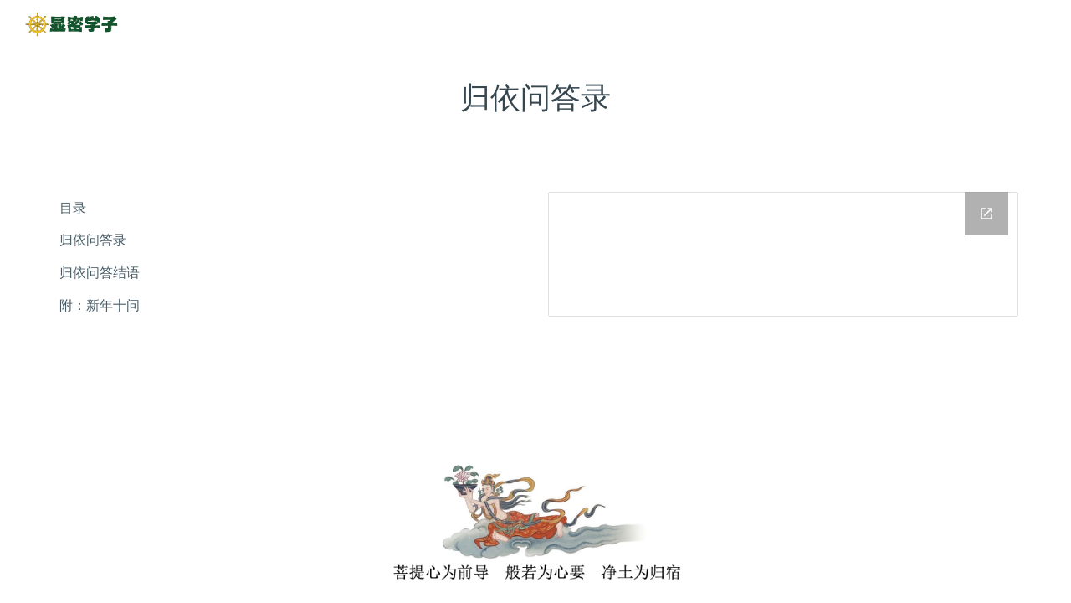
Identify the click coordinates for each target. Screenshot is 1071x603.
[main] (535, 97)
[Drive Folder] (783, 254)
